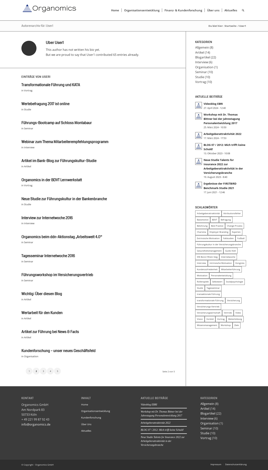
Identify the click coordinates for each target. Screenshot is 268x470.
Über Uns (86, 424)
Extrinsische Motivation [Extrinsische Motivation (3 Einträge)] (208, 238)
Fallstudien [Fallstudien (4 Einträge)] (228, 238)
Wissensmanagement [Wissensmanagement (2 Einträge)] (207, 325)
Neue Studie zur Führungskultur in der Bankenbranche (64, 199)
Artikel (27, 166)
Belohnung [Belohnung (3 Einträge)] (202, 225)
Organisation (31, 356)
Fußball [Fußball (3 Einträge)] (241, 238)
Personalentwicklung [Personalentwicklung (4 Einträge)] (221, 275)
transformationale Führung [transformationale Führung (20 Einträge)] (210, 300)
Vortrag (28, 90)
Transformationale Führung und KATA (50, 84)
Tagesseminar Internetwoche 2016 (48, 255)
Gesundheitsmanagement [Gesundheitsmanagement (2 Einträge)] (209, 250)
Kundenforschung (91, 417)
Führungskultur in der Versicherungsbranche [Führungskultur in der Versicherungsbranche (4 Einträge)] (219, 244)
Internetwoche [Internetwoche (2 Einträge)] (228, 256)
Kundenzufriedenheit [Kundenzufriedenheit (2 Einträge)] (207, 269)
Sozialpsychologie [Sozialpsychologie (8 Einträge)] (234, 281)
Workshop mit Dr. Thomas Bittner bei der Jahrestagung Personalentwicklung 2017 (222, 119)
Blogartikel (202, 57)
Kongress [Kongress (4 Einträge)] (239, 263)
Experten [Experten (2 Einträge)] (236, 232)
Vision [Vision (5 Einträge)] (200, 319)
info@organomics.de (35, 424)
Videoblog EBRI (213, 103)
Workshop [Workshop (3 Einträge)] (226, 325)
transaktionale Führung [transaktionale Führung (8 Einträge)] (208, 294)
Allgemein (202, 47)
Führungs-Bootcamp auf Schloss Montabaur (56, 122)
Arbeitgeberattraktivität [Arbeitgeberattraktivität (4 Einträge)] (208, 213)
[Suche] (243, 10)
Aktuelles (86, 430)
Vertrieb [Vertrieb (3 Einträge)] (228, 312)
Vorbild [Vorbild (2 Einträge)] (210, 319)
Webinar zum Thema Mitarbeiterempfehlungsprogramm (64, 141)
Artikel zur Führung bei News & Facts (50, 331)
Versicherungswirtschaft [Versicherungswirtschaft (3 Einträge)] (208, 312)
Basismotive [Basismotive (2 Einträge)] (202, 219)
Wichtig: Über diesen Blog (41, 293)
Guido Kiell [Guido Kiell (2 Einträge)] (230, 250)
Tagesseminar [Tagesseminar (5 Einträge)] (213, 288)
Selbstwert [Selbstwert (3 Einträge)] (217, 281)
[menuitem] (115, 10)
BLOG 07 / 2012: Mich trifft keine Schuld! (162, 430)
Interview (29, 147)
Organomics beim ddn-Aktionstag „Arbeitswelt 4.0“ (61, 236)
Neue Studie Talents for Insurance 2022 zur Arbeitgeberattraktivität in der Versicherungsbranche (163, 441)
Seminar (28, 128)
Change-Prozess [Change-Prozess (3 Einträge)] (234, 225)
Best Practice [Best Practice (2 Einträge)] (217, 225)
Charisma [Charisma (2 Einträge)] (201, 232)
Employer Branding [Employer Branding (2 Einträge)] (219, 232)
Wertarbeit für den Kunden (42, 312)
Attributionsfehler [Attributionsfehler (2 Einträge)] (232, 213)
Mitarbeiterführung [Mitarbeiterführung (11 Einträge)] (230, 269)
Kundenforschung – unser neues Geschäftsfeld (58, 350)
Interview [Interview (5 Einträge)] (201, 263)
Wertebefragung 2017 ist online (45, 103)
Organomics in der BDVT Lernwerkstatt (51, 180)
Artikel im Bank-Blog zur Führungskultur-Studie (58, 160)
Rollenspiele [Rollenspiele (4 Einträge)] (203, 281)
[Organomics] (49, 10)
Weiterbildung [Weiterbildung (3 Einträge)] (235, 319)
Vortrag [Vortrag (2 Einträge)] (221, 319)
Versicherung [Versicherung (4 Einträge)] (233, 300)
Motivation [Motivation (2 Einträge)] (202, 275)
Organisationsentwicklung (95, 411)
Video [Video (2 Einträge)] (238, 312)
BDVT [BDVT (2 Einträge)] (214, 219)
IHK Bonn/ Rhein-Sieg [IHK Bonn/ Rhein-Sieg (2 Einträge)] (207, 256)
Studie (27, 109)
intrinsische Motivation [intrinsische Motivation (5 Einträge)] (221, 263)
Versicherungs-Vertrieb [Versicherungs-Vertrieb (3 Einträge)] (208, 306)
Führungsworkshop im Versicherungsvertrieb (57, 274)
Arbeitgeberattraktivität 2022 (222, 134)
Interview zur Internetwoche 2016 (47, 217)
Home (84, 404)
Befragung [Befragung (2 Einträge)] (226, 219)
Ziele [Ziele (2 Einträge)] (236, 325)
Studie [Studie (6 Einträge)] (200, 288)
